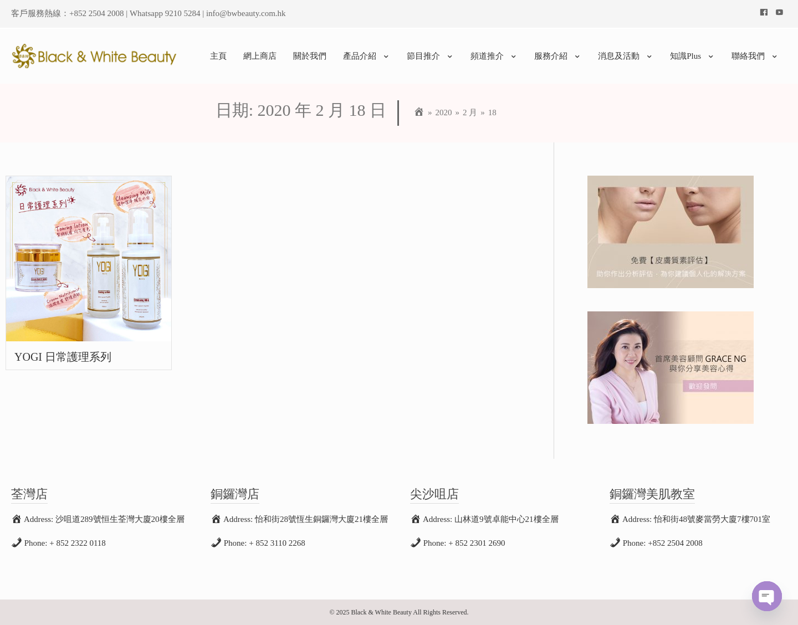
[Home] (418, 112)
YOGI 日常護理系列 (62, 357)
